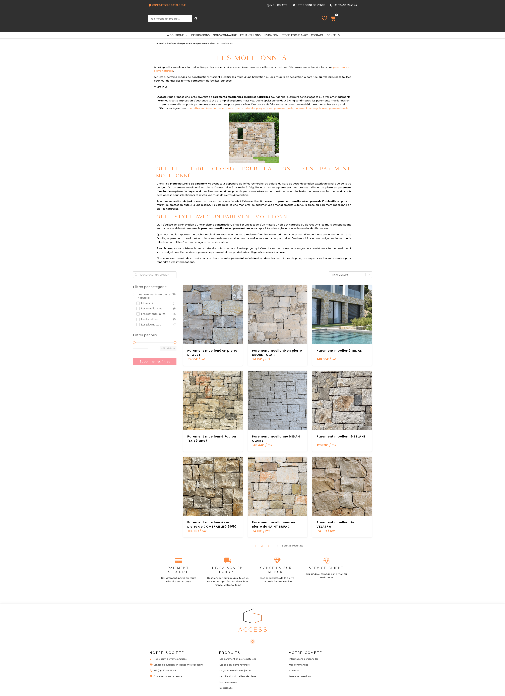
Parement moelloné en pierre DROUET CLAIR (277, 352)
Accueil (160, 43)
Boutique (171, 43)
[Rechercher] (196, 18)
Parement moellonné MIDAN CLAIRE (276, 438)
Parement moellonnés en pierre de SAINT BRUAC (273, 524)
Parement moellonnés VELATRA (336, 524)
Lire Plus (162, 86)
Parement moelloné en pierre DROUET (212, 352)
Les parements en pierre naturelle (196, 43)
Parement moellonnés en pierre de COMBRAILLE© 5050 (211, 524)
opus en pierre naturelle (240, 108)
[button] (176, 35)
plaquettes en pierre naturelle (274, 108)
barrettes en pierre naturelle (206, 108)
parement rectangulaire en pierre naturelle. (322, 108)
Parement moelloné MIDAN (339, 350)
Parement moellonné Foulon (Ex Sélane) (211, 438)
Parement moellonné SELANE (341, 436)
